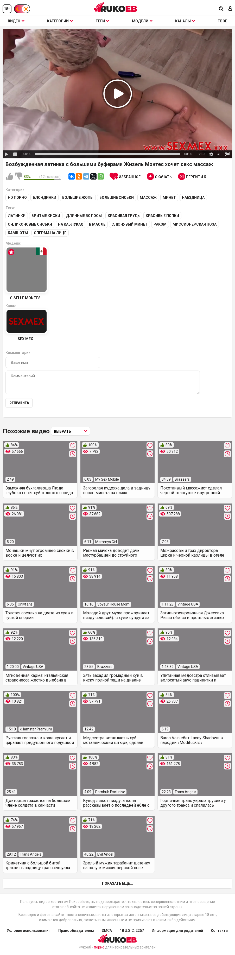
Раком (160, 224)
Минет (169, 197)
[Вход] (230, 9)
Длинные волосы (84, 216)
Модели (142, 21)
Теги (102, 21)
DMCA (107, 930)
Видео (16, 21)
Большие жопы (77, 197)
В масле (97, 224)
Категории (60, 21)
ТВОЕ (222, 21)
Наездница (193, 197)
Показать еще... (117, 883)
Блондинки (44, 197)
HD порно (17, 197)
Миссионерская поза (195, 224)
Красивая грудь (124, 216)
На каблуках (70, 224)
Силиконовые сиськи (30, 224)
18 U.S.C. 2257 (132, 930)
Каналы (185, 21)
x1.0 (202, 154)
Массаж (148, 197)
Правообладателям (76, 930)
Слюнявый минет (129, 224)
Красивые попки (162, 216)
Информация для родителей (177, 930)
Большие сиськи (116, 197)
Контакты (219, 930)
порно (99, 947)
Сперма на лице (50, 233)
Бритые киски (45, 216)
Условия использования (28, 930)
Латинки (17, 216)
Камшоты (18, 233)
